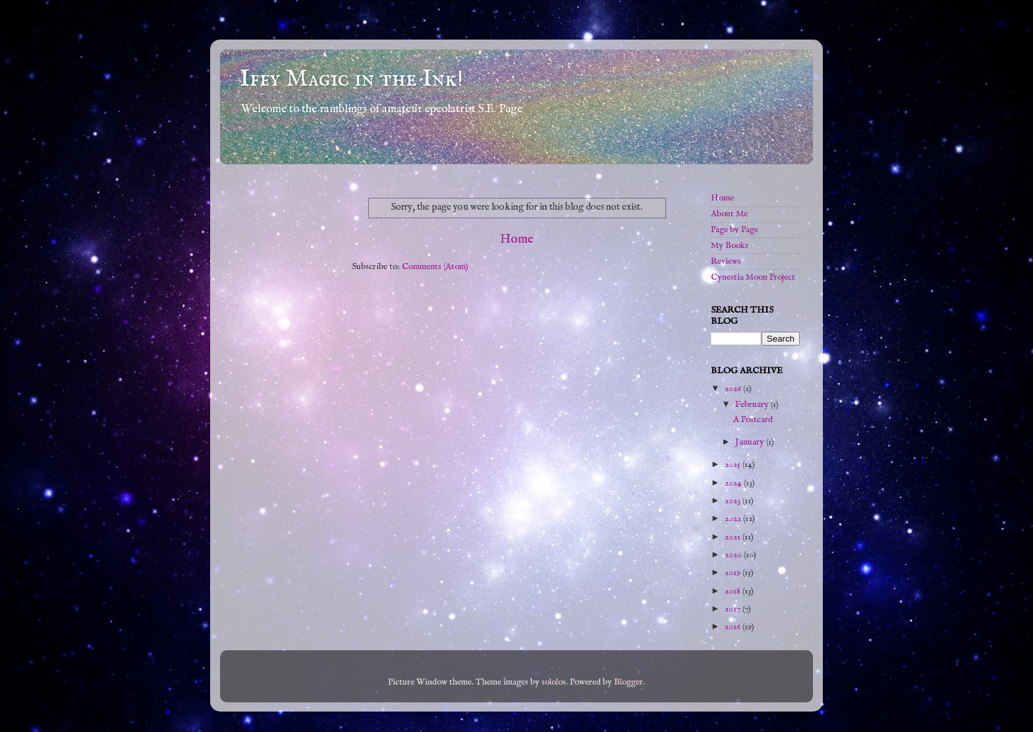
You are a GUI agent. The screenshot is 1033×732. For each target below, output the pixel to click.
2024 (734, 483)
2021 (733, 537)
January (750, 442)
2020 (734, 555)
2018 (733, 591)
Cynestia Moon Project (753, 277)
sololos (554, 682)
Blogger (628, 682)
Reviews (726, 261)
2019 (733, 572)
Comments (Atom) (435, 266)
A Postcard (753, 419)
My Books (729, 245)
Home (517, 239)
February (753, 404)
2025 (733, 464)
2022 (734, 518)
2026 (734, 388)
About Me (729, 214)
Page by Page (734, 229)
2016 (733, 626)
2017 (733, 609)
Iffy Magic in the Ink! (351, 79)
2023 (733, 500)
